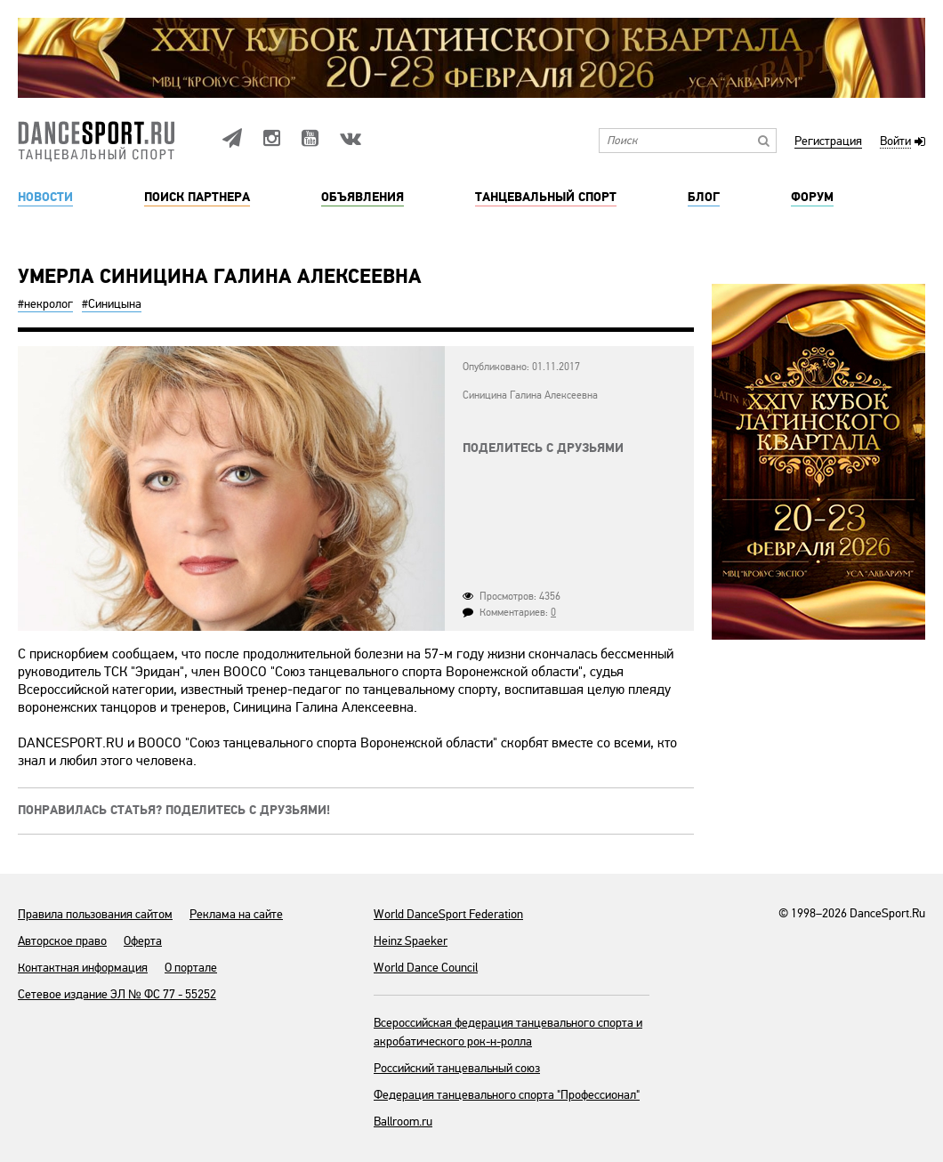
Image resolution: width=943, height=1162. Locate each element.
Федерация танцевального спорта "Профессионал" (507, 1094)
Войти (895, 142)
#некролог (45, 303)
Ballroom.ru (403, 1121)
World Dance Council (426, 967)
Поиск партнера (197, 198)
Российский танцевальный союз (457, 1068)
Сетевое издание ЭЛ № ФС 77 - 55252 (117, 994)
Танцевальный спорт (546, 198)
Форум (812, 198)
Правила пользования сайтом (95, 914)
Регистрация (828, 142)
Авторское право (62, 940)
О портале (191, 967)
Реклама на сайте (236, 914)
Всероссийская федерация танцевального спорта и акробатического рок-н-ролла (508, 1032)
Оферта (143, 940)
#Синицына (111, 303)
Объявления (362, 198)
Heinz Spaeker (410, 940)
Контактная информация (83, 967)
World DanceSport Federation (448, 914)
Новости (45, 198)
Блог (704, 198)
